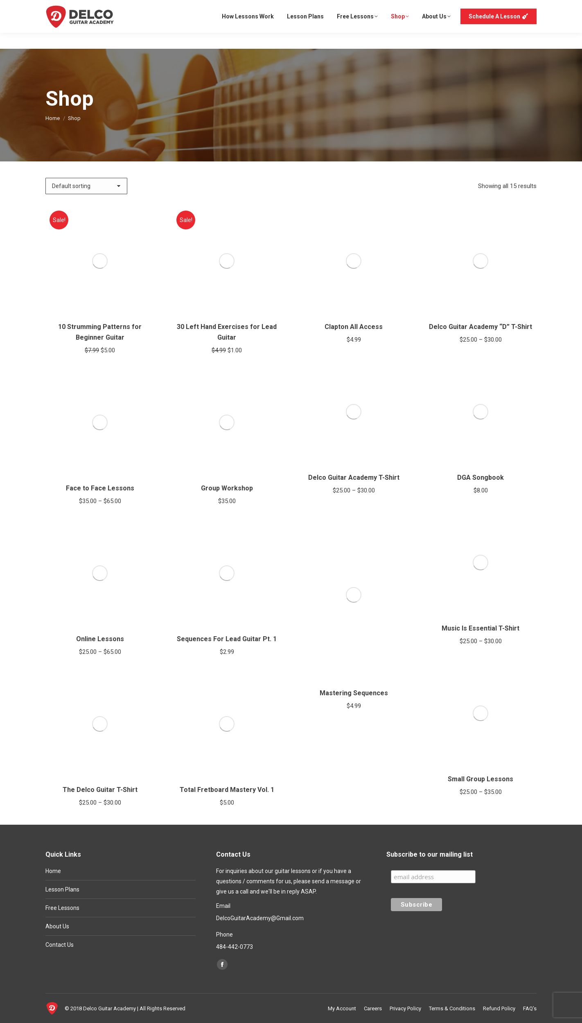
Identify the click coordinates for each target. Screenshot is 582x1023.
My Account (463, 8)
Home (53, 871)
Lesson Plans (62, 889)
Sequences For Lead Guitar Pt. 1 (227, 639)
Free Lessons (62, 908)
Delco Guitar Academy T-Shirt (353, 477)
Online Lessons (100, 639)
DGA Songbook (480, 477)
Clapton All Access (354, 327)
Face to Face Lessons (100, 488)
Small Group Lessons (480, 779)
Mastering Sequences (354, 693)
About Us (57, 926)
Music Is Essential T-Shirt (480, 628)
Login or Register (511, 8)
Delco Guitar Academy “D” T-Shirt (480, 327)
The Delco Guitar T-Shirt (100, 790)
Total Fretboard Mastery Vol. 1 (227, 790)
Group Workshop (227, 488)
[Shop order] (86, 186)
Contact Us (59, 944)
